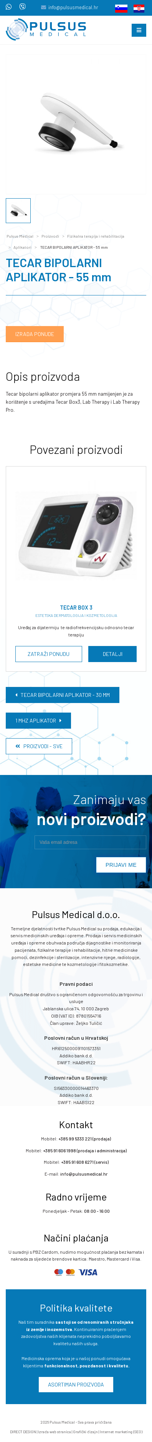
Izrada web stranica (54, 1431)
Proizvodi (50, 236)
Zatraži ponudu (48, 654)
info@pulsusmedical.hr (73, 7)
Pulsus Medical (20, 236)
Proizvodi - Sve (39, 746)
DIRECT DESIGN (23, 1431)
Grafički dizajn (85, 1431)
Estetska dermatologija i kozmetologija (76, 615)
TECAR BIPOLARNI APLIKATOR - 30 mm (62, 695)
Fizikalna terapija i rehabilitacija (95, 236)
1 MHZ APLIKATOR (38, 720)
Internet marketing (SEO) (121, 1431)
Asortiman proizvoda (76, 1384)
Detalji (112, 654)
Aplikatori (22, 247)
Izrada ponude (34, 334)
